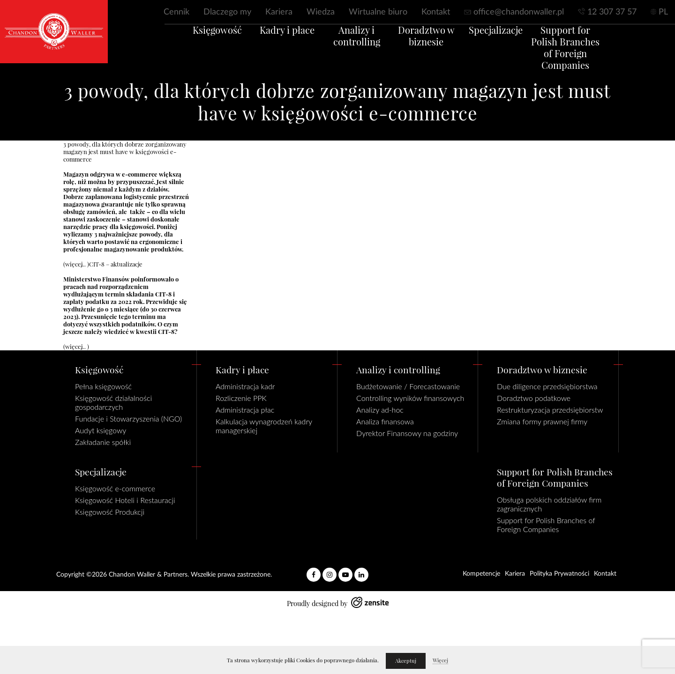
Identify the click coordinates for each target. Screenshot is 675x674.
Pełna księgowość (103, 386)
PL (663, 12)
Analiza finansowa (385, 421)
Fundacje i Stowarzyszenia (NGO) (128, 418)
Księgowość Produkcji (109, 511)
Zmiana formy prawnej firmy (542, 421)
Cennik (176, 12)
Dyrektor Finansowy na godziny (407, 433)
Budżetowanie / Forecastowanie (408, 386)
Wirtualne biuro (378, 12)
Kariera (278, 12)
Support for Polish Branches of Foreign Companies (588, 59)
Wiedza (321, 12)
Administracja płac (245, 409)
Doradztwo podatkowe (533, 397)
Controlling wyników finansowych (410, 397)
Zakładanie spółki (103, 441)
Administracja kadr (245, 386)
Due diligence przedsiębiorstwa (547, 386)
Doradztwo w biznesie (431, 47)
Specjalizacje (510, 42)
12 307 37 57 (612, 12)
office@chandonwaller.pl (518, 12)
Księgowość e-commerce (115, 488)
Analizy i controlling (352, 47)
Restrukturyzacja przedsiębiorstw (550, 409)
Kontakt (435, 12)
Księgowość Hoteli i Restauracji (125, 500)
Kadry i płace (273, 42)
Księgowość (194, 42)
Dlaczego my (227, 12)
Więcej (440, 660)
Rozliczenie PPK (241, 397)
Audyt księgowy (100, 430)
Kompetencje (481, 573)
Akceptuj (405, 661)
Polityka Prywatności (559, 573)
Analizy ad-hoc (380, 409)
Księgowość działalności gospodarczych (113, 402)
